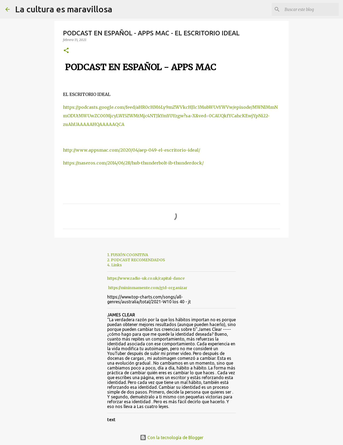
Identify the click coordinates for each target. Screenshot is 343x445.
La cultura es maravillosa (63, 9)
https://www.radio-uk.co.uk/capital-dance (146, 278)
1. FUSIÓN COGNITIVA (127, 254)
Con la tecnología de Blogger (171, 437)
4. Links (114, 265)
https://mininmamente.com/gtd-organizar (147, 287)
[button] (66, 50)
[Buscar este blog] (310, 9)
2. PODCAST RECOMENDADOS (136, 259)
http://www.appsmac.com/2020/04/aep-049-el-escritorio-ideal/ (131, 150)
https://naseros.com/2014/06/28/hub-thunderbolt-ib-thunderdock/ (133, 163)
